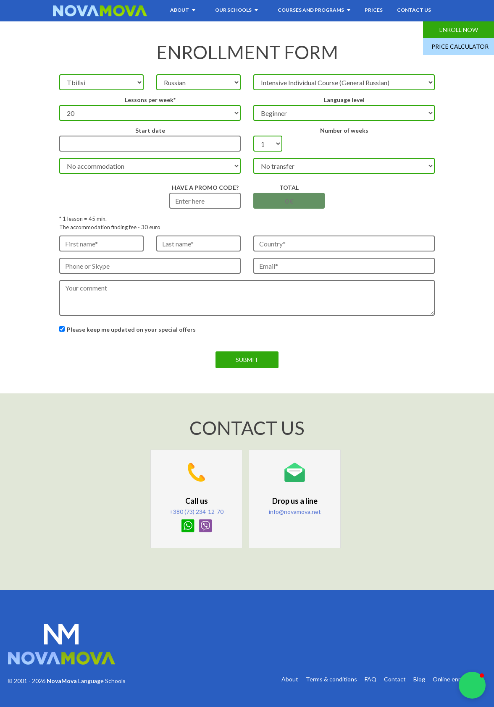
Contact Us (414, 10)
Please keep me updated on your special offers (131, 329)
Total (289, 187)
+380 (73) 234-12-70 (196, 511)
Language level (344, 99)
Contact (395, 679)
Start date (150, 130)
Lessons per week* (150, 99)
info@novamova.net (295, 511)
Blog (419, 679)
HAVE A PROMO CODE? (205, 187)
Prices (374, 10)
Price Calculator (460, 46)
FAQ (370, 679)
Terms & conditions (331, 679)
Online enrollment (456, 679)
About (289, 679)
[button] (472, 685)
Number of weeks (344, 130)
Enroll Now (458, 29)
